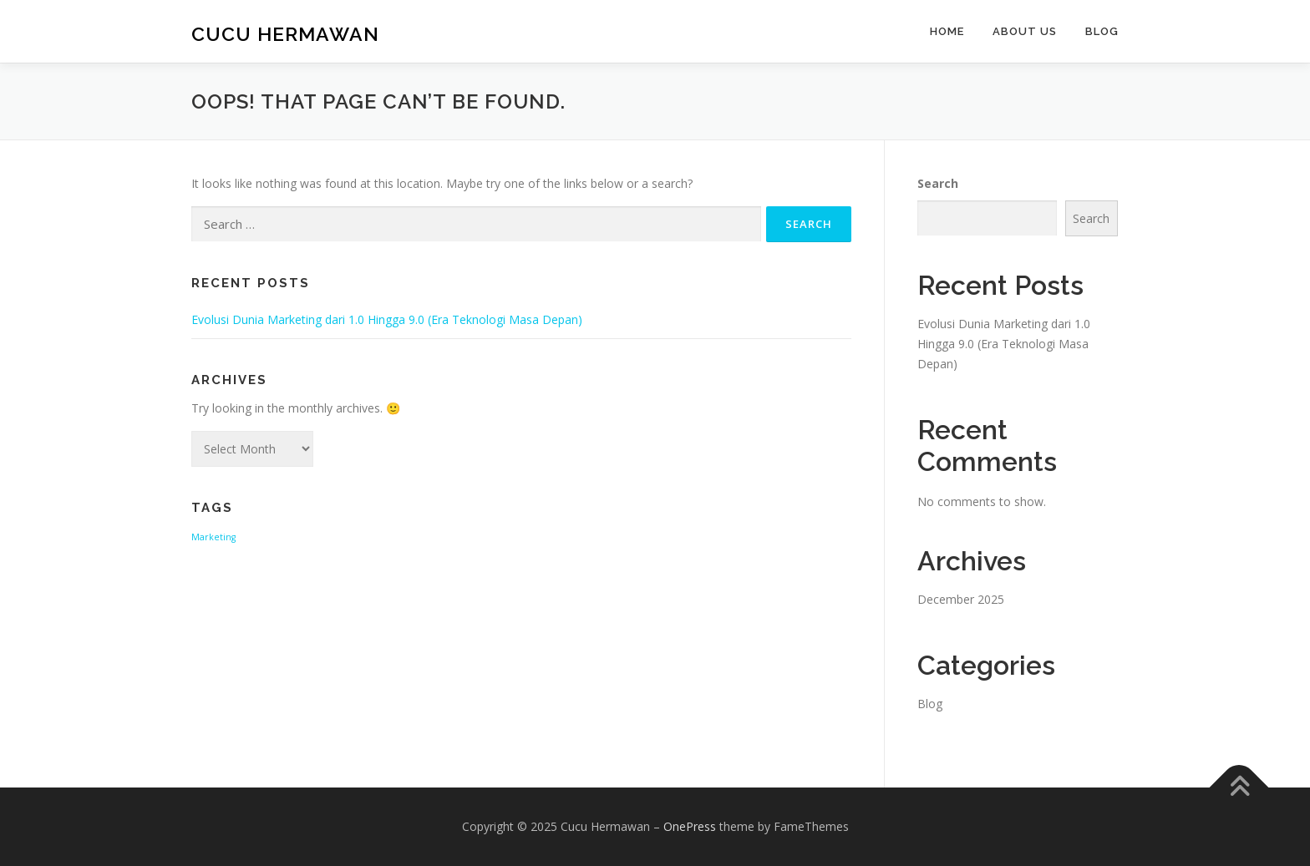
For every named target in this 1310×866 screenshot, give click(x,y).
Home (947, 31)
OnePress (689, 826)
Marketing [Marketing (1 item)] (213, 537)
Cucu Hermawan (285, 34)
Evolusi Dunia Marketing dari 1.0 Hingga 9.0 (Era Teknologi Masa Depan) (386, 319)
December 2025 (960, 599)
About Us (1025, 31)
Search (937, 183)
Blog (1102, 31)
